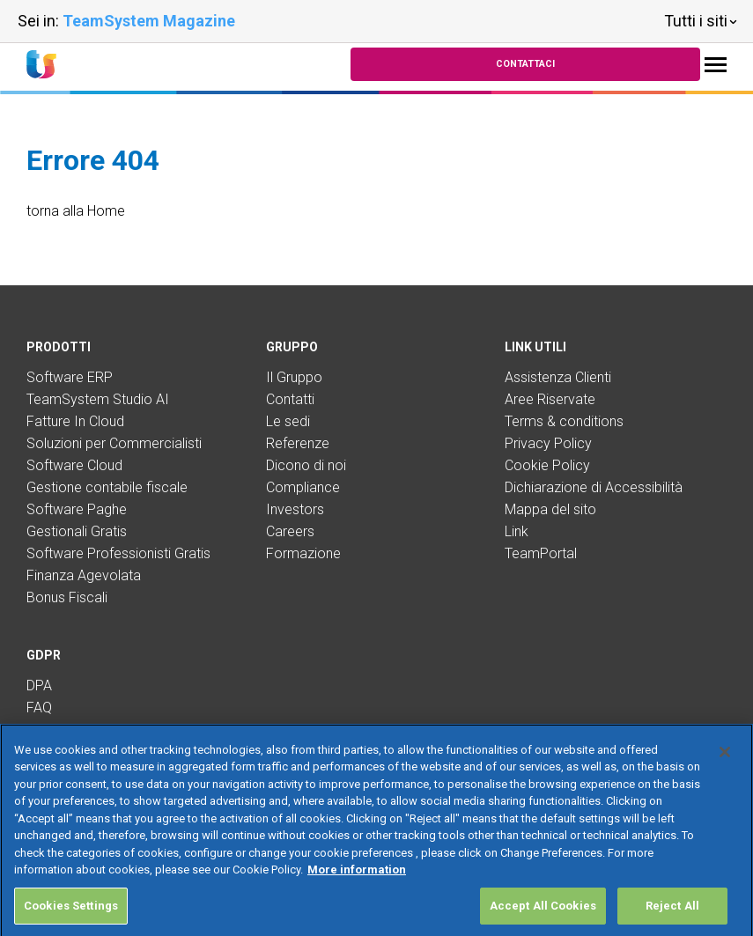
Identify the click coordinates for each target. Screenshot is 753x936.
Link (516, 531)
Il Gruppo (294, 377)
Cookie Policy (547, 465)
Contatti (290, 399)
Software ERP (69, 377)
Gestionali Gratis (76, 531)
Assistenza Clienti (558, 377)
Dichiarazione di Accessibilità (594, 487)
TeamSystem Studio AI (97, 399)
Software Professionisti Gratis (118, 553)
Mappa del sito (550, 509)
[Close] (724, 772)
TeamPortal (541, 553)
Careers (290, 531)
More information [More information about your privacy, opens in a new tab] (356, 889)
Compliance (303, 487)
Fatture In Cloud (75, 421)
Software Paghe (76, 509)
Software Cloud (74, 465)
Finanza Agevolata (83, 575)
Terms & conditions (564, 421)
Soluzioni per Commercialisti (114, 443)
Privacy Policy (548, 443)
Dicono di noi (306, 465)
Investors (295, 509)
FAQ (39, 707)
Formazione (303, 553)
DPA (39, 685)
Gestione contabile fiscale (107, 487)
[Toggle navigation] (716, 65)
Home (106, 211)
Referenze (297, 443)
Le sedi (288, 421)
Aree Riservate (550, 399)
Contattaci (525, 64)
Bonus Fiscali (66, 597)
